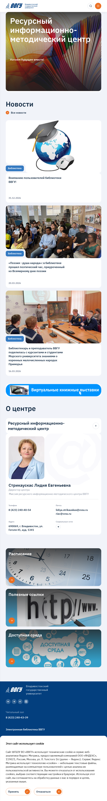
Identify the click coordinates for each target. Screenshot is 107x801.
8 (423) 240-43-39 (17, 717)
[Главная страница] (14, 690)
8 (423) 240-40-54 (20, 510)
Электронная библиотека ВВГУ (25, 729)
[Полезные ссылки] (12, 621)
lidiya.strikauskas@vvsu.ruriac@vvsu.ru (72, 511)
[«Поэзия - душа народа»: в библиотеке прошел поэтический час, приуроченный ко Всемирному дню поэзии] (53, 246)
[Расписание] (12, 580)
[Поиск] (91, 6)
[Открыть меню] (98, 6)
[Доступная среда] (12, 661)
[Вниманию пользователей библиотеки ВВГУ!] (53, 161)
